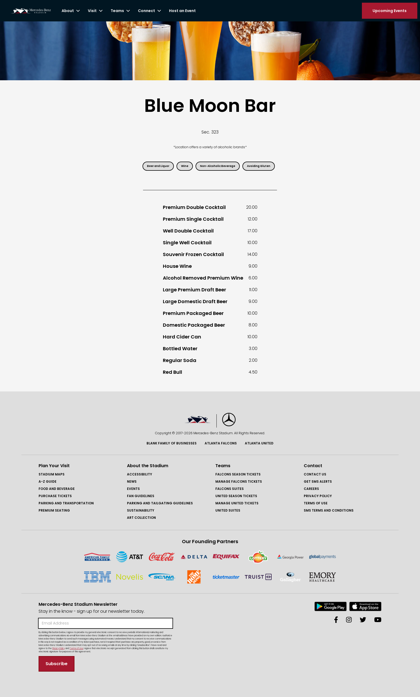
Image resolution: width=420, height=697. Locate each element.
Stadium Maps (52, 474)
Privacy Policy (318, 496)
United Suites (227, 510)
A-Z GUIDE (48, 481)
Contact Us (315, 474)
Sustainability (140, 510)
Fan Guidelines (140, 496)
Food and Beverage (57, 488)
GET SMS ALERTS (318, 481)
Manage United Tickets (236, 503)
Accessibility (139, 474)
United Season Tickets (236, 496)
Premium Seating (54, 510)
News (132, 481)
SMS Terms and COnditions (329, 510)
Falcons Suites (229, 488)
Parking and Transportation (66, 503)
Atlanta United (259, 443)
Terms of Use (316, 503)
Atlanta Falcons (221, 443)
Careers (311, 488)
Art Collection (141, 517)
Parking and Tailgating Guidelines (160, 503)
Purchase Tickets (55, 496)
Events (133, 488)
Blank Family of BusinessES (172, 443)
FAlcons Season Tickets (238, 474)
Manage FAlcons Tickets (238, 481)
